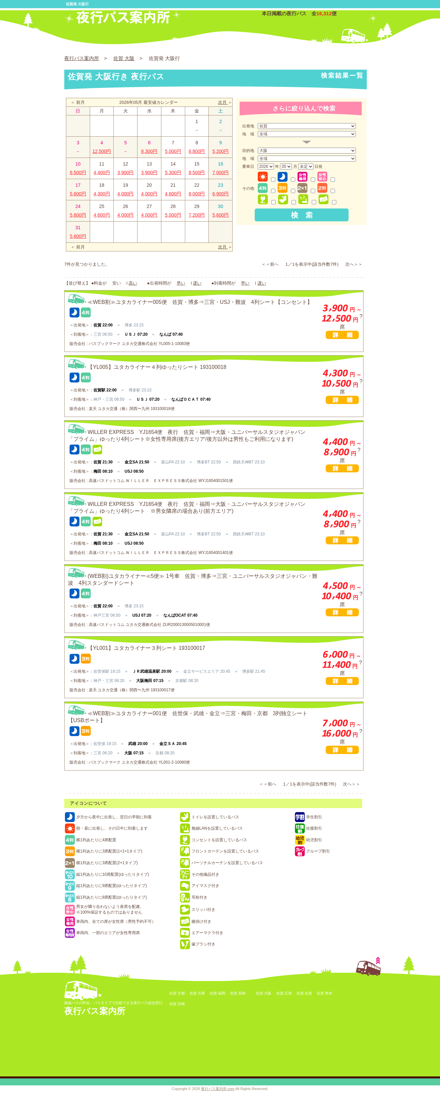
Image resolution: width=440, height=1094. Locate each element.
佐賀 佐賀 (304, 993)
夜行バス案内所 (81, 58)
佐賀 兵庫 (197, 993)
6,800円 (197, 151)
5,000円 (173, 151)
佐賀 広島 (284, 993)
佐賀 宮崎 (177, 1004)
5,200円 (220, 151)
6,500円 (78, 172)
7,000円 (220, 172)
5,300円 (173, 172)
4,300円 (102, 193)
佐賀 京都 (177, 993)
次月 (223, 102)
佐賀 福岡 (217, 993)
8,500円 (197, 172)
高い (133, 283)
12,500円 (101, 151)
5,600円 (78, 193)
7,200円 (197, 215)
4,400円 (102, 172)
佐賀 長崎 (238, 993)
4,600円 (173, 193)
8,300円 (149, 151)
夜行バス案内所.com (218, 1089)
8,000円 (197, 193)
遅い (197, 283)
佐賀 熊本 (324, 993)
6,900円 (220, 193)
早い (181, 283)
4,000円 (125, 193)
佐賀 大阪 (124, 58)
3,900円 (125, 172)
